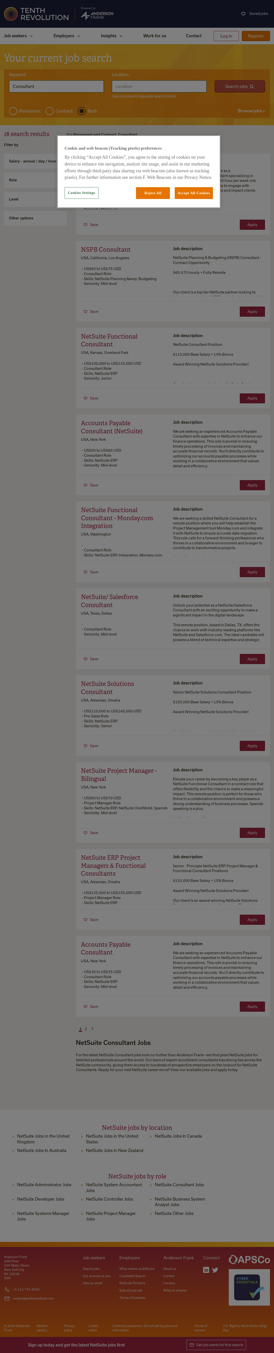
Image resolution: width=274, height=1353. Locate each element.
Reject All (152, 193)
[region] (138, 171)
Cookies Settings (81, 193)
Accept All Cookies (193, 193)
